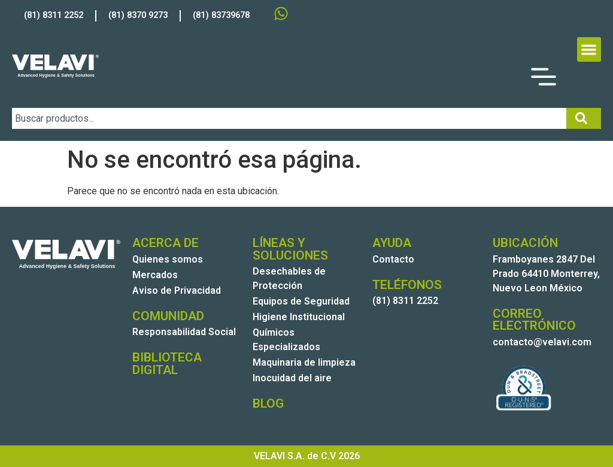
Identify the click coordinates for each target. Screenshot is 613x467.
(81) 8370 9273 (138, 15)
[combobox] (289, 118)
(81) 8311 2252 (53, 15)
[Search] (583, 118)
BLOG (268, 403)
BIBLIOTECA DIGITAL (167, 363)
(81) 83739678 (221, 15)
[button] (589, 49)
